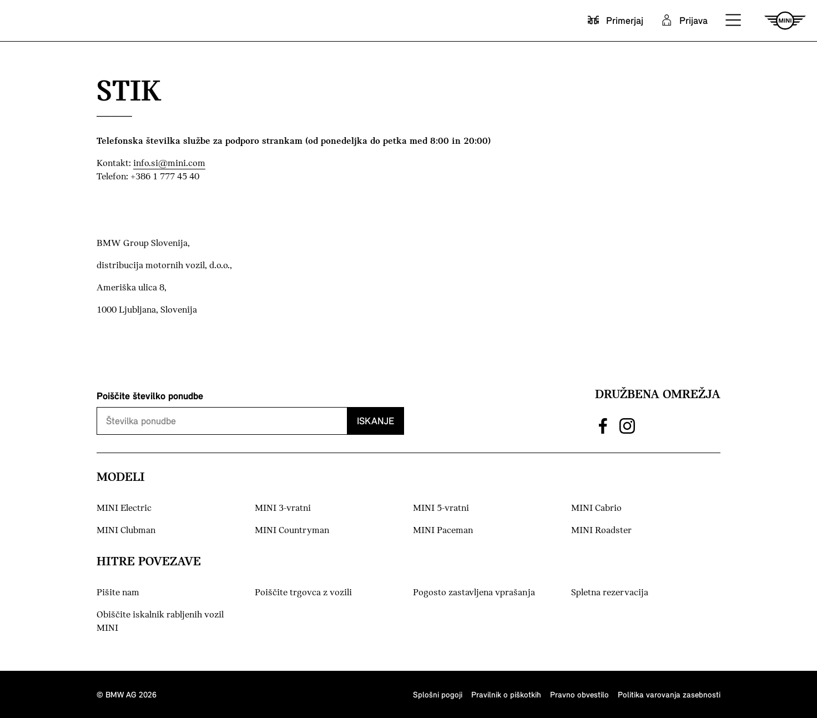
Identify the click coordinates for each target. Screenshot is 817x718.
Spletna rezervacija (609, 593)
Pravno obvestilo (579, 694)
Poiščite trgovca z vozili (303, 593)
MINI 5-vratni (441, 508)
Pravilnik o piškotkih (506, 694)
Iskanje (375, 420)
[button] (734, 20)
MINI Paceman (443, 530)
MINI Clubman (126, 530)
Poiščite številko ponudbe (150, 395)
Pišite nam (138, 592)
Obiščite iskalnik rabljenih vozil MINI (160, 622)
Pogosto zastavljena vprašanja (474, 593)
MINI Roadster (601, 530)
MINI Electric (124, 508)
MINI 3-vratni (283, 508)
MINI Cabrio (596, 508)
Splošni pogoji (437, 694)
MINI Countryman (292, 530)
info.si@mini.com (169, 163)
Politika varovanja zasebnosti (669, 694)
